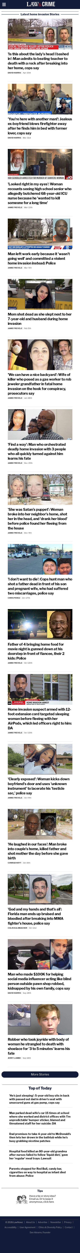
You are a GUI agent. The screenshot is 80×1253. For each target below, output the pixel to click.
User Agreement (27, 1227)
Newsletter (55, 1222)
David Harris (14, 73)
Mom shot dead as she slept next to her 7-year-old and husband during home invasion (40, 319)
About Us (30, 1222)
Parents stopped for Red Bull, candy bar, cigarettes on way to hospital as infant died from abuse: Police (37, 1172)
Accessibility (10, 1227)
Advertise (42, 1222)
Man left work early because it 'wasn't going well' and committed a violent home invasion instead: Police (39, 258)
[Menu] (4, 4)
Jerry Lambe (14, 1058)
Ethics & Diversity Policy (50, 1227)
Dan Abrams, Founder (40, 1232)
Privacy (67, 1222)
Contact (69, 1227)
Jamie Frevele (15, 207)
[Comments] (40, 75)
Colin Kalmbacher (17, 928)
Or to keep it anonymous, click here (41, 1200)
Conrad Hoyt (14, 863)
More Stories (40, 1074)
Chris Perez (14, 598)
